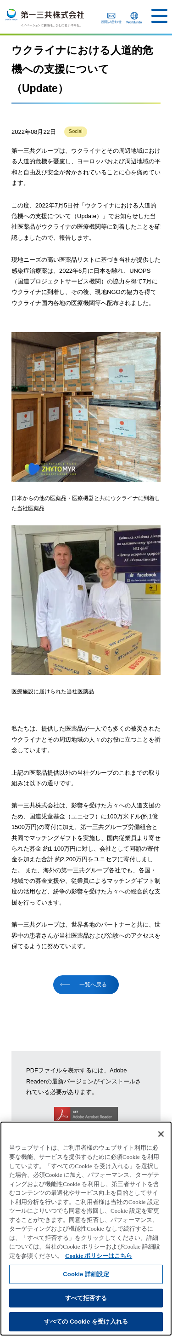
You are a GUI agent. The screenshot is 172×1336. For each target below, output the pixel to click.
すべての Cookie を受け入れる (86, 1321)
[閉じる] (161, 1134)
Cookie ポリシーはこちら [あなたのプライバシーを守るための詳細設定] (98, 1255)
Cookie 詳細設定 (86, 1274)
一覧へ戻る (93, 984)
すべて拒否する (86, 1298)
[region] (86, 1228)
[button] (159, 16)
